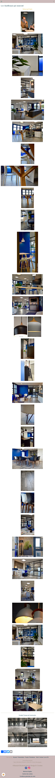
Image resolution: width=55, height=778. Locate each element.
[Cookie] (3, 774)
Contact (41, 757)
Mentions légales (27, 771)
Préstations (32, 757)
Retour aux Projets (27, 9)
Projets (27, 757)
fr (53, 1)
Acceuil (15, 757)
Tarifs (37, 757)
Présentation (21, 757)
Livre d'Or (46, 757)
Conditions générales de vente (27, 776)
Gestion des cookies (27, 774)
